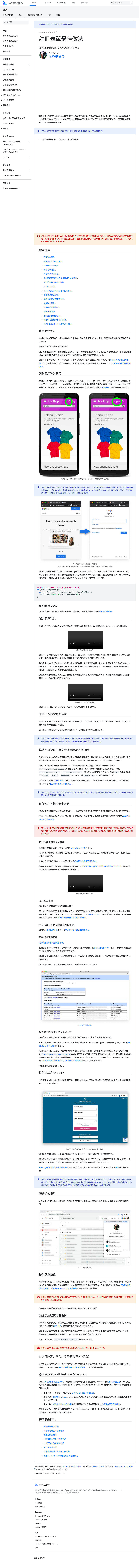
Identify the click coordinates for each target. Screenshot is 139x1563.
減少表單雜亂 (49, 270)
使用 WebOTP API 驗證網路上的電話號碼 (61, 1456)
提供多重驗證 (49, 312)
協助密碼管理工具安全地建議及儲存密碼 (60, 278)
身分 (55, 32)
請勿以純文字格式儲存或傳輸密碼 (58, 291)
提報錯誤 (38, 1503)
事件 (64, 1397)
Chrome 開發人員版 (42, 1516)
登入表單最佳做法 (53, 792)
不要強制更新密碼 (51, 295)
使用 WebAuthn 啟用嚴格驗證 (64, 1288)
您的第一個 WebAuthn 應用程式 (77, 741)
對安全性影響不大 (101, 948)
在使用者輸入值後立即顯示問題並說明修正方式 (101, 866)
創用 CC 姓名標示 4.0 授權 (72, 1466)
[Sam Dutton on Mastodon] (56, 57)
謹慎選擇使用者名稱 (52, 316)
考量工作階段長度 (51, 274)
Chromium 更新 (41, 1520)
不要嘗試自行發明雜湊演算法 (77, 930)
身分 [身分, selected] (20, 15)
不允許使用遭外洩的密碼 (54, 282)
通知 (58, 15)
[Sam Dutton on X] (50, 57)
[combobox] (121, 3)
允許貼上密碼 (49, 286)
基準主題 (48, 3)
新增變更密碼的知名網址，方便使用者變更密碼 (62, 1061)
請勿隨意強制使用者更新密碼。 (52, 943)
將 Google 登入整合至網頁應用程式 (54, 1167)
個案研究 (84, 3)
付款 (49, 15)
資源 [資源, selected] (34, 3)
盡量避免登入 (49, 257)
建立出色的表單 (50, 1435)
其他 (117, 1167)
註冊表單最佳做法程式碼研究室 (90, 131)
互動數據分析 (64, 493)
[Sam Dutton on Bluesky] (60, 57)
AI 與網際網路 (8, 15)
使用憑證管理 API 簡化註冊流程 (57, 1452)
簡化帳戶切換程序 (51, 307)
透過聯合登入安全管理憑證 (75, 239)
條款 (35, 1558)
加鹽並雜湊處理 (51, 930)
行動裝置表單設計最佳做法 (55, 1439)
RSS (36, 1548)
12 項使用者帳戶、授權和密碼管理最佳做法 (107, 239)
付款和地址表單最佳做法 (60, 784)
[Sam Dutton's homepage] (63, 57)
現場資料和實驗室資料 (54, 1382)
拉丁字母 (101, 1348)
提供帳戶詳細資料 (51, 266)
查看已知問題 (40, 1507)
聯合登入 (57, 1326)
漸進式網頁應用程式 (34, 15)
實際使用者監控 (113, 1382)
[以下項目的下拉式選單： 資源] (39, 2)
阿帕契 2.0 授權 (98, 1466)
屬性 (59, 780)
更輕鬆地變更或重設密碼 (54, 299)
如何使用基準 (62, 3)
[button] (15, 90)
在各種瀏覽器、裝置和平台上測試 (58, 324)
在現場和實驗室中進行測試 (55, 320)
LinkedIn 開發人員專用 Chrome (46, 1544)
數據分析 (105, 387)
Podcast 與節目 (40, 1527)
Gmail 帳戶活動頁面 (84, 1025)
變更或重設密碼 (105, 611)
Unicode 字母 (83, 1348)
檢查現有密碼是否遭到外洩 (85, 861)
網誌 (73, 3)
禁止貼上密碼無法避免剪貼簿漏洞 (72, 918)
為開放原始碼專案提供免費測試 (72, 1367)
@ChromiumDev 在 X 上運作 (45, 1536)
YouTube (38, 1540)
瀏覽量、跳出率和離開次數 (83, 1393)
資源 (5, 10)
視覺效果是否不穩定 (111, 1404)
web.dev (42, 32)
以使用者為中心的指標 (62, 1404)
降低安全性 (94, 914)
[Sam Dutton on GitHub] (53, 57)
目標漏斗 (56, 1397)
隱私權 (42, 1558)
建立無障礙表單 (50, 1447)
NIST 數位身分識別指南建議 (51, 1300)
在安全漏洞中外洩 (78, 848)
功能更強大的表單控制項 (54, 1443)
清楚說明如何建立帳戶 (53, 261)
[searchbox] (16, 22)
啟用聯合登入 (49, 303)
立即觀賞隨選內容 (65, 24)
